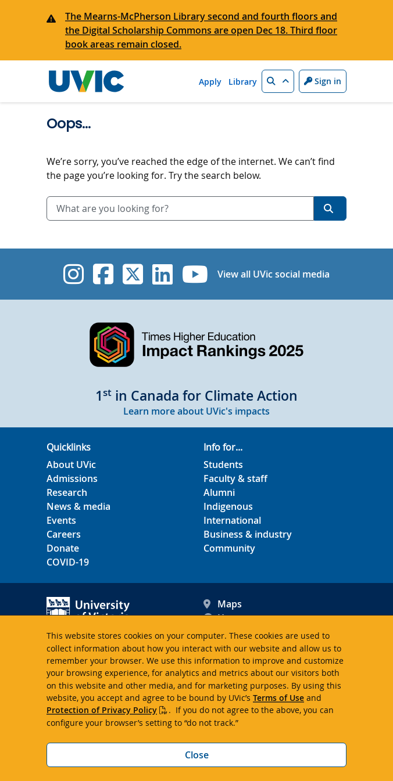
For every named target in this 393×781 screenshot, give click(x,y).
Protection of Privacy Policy (102, 709)
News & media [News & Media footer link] (78, 506)
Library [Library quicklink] (242, 81)
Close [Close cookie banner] (197, 754)
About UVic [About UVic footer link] (71, 464)
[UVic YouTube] (195, 274)
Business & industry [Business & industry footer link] (247, 534)
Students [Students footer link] (223, 464)
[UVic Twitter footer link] (133, 274)
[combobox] (180, 208)
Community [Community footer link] (229, 548)
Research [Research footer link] (67, 492)
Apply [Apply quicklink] (210, 81)
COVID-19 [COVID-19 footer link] (68, 562)
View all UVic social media (273, 274)
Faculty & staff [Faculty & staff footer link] (235, 478)
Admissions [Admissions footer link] (72, 478)
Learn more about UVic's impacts (196, 411)
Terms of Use (278, 697)
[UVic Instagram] (73, 274)
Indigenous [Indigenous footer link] (228, 506)
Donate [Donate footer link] (63, 548)
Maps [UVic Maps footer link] (222, 604)
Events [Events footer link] (61, 520)
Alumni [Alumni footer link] (219, 492)
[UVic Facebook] (103, 274)
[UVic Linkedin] (162, 274)
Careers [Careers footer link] (64, 534)
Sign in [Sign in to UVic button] (322, 81)
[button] (278, 81)
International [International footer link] (232, 520)
